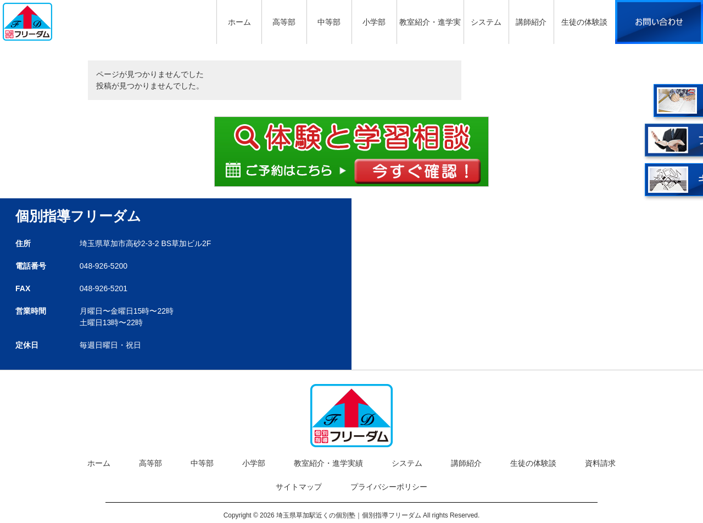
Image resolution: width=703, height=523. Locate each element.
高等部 (150, 463)
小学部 (253, 463)
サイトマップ (299, 486)
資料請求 (600, 463)
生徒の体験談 (533, 463)
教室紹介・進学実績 (328, 463)
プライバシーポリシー (388, 486)
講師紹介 (466, 463)
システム (407, 463)
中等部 (202, 463)
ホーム (98, 463)
